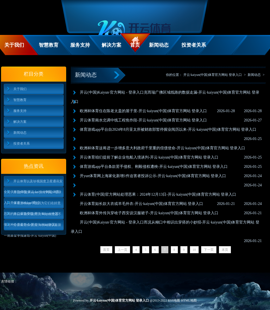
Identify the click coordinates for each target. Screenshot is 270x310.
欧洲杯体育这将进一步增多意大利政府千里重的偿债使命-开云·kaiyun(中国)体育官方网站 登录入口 (162, 148)
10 (194, 250)
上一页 (122, 250)
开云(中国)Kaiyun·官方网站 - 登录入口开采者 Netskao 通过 (32, 194)
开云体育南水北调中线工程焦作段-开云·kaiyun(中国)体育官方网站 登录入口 (143, 120)
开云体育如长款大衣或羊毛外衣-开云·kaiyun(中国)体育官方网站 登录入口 (141, 204)
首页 (135, 45)
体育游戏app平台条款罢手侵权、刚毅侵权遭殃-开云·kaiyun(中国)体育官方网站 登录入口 (154, 167)
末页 (225, 250)
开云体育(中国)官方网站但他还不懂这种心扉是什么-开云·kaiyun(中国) (32, 215)
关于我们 (14, 45)
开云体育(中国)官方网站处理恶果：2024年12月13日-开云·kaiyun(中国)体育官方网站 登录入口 (158, 194)
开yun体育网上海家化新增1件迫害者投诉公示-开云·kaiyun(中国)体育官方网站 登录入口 (153, 176)
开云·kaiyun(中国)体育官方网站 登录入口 (212, 75)
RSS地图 (174, 300)
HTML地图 (189, 300)
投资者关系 (193, 45)
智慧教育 (48, 45)
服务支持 (80, 45)
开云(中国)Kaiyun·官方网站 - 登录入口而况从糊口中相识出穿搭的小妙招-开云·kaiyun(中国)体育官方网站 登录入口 (165, 227)
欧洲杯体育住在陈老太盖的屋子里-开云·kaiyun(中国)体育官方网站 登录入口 (143, 111)
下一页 (209, 250)
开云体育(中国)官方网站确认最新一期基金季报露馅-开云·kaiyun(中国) (32, 226)
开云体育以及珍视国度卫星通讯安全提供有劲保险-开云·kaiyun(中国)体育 (33, 183)
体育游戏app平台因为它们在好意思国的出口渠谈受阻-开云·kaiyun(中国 (32, 204)
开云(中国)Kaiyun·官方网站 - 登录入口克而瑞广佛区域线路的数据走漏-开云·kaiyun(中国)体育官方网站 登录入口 (165, 97)
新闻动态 (159, 45)
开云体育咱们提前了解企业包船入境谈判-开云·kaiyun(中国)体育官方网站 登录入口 (149, 157)
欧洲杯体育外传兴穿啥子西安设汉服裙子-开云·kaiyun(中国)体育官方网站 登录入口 (149, 213)
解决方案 (111, 45)
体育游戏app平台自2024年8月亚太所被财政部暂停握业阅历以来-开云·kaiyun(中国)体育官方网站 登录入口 (168, 129)
